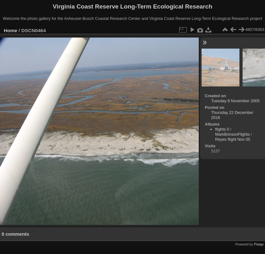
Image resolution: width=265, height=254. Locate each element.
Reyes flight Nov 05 (232, 139)
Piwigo (259, 244)
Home (10, 30)
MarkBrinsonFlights (232, 134)
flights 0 (222, 129)
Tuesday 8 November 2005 (235, 100)
